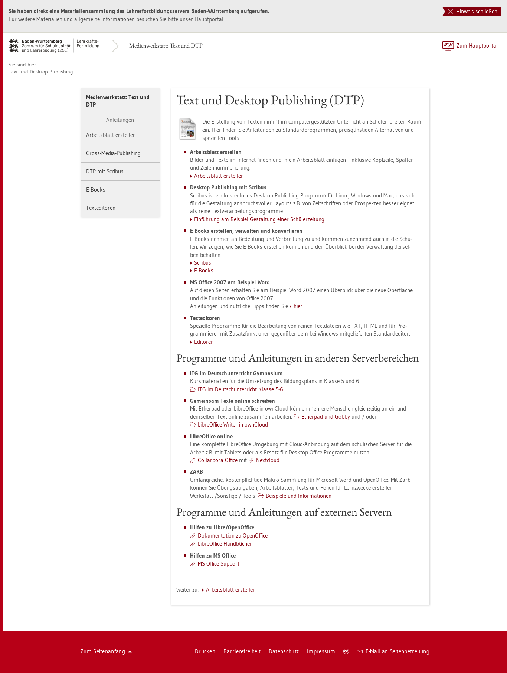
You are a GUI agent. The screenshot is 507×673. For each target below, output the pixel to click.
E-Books (95, 189)
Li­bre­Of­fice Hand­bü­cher (225, 543)
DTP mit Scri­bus (105, 171)
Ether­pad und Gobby (325, 416)
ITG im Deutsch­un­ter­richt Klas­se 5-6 (240, 389)
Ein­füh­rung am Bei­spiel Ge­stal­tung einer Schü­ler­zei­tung (259, 219)
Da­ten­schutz (284, 651)
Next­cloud (267, 460)
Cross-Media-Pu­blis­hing (113, 153)
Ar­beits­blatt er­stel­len (111, 134)
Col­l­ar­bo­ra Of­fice (218, 460)
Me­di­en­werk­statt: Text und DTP (166, 45)
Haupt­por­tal (208, 19)
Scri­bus (202, 262)
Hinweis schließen (472, 11)
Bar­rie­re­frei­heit (242, 651)
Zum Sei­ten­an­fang (106, 651)
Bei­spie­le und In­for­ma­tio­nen (298, 495)
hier (298, 306)
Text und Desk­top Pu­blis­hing (41, 71)
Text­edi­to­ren (100, 207)
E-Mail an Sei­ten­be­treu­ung (393, 651)
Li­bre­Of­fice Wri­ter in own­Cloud (233, 424)
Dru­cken (205, 651)
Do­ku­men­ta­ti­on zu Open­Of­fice (233, 535)
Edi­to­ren (204, 341)
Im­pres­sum (321, 651)
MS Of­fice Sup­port (218, 563)
